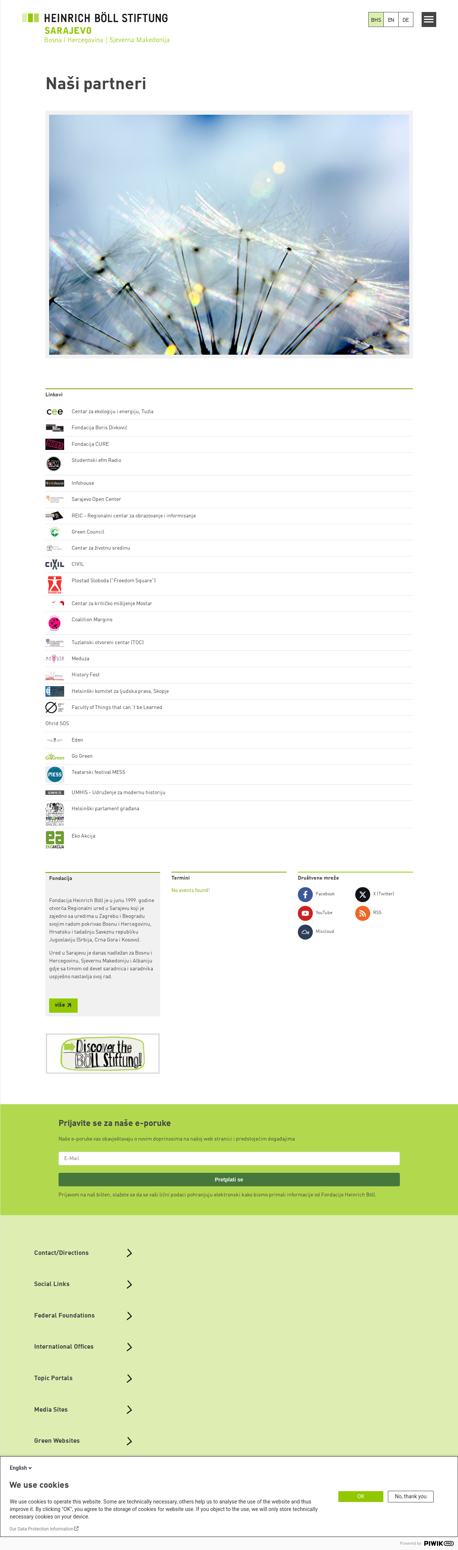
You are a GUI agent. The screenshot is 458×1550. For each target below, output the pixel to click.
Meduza (80, 658)
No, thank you (411, 1496)
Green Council (88, 532)
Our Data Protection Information (41, 1529)
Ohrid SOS (57, 723)
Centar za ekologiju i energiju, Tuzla (112, 411)
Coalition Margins (92, 619)
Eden (77, 740)
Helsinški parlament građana (105, 808)
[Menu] (429, 19)
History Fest (86, 675)
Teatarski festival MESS (98, 772)
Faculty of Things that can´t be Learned (117, 707)
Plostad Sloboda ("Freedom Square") (114, 580)
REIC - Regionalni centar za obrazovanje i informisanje (134, 516)
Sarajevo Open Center (96, 499)
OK (360, 1496)
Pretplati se (229, 1180)
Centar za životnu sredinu (101, 548)
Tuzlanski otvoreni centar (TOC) (108, 642)
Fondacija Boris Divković (100, 427)
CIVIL (78, 564)
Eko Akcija (83, 836)
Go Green (82, 756)
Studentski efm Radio (96, 460)
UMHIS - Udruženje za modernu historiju (118, 792)
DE (405, 20)
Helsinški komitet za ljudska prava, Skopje (120, 691)
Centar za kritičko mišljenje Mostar (112, 603)
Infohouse (83, 483)
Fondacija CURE (90, 444)
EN (391, 20)
